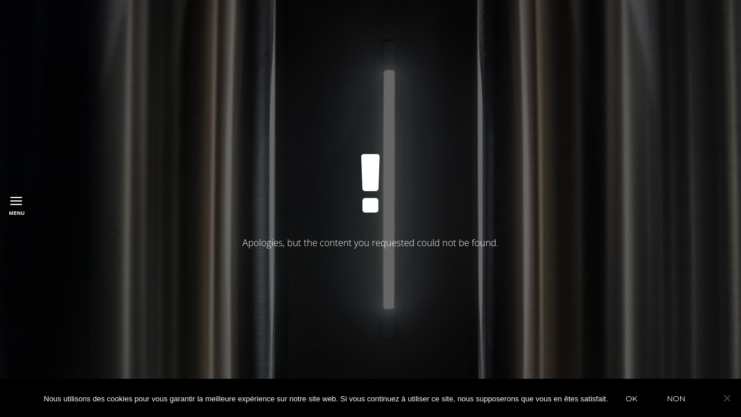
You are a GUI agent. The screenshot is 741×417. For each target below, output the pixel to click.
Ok (631, 398)
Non (676, 398)
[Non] (726, 398)
